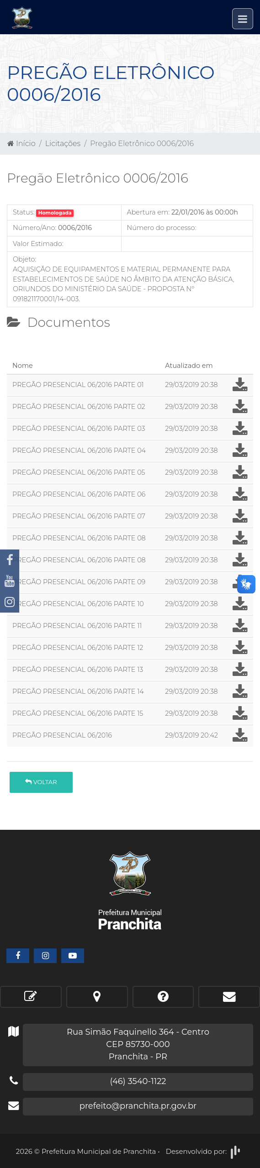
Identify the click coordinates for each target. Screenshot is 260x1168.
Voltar (41, 782)
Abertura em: (148, 212)
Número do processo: (161, 228)
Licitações (62, 143)
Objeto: (24, 259)
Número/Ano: (34, 228)
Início (21, 143)
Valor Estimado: (38, 244)
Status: (24, 212)
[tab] (14, 354)
